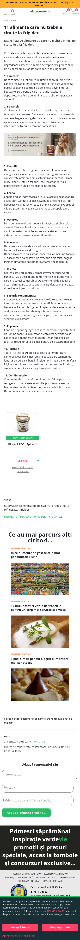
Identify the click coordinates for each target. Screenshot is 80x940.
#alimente (10, 516)
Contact (57, 882)
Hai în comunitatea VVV (41, 878)
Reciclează (23, 882)
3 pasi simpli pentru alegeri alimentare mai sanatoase (39, 661)
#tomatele (55, 516)
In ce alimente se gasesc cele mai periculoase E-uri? (35, 555)
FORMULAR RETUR (33, 875)
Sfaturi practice (21, 548)
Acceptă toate (20, 927)
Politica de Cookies (54, 911)
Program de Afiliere (64, 878)
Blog (13, 20)
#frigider (40, 516)
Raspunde (39, 741)
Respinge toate (60, 927)
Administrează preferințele (18, 936)
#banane (25, 516)
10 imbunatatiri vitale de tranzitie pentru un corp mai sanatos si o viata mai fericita (38, 608)
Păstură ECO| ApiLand (22, 444)
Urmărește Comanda (16, 878)
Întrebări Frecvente (41, 882)
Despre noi (18, 875)
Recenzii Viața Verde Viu (55, 875)
